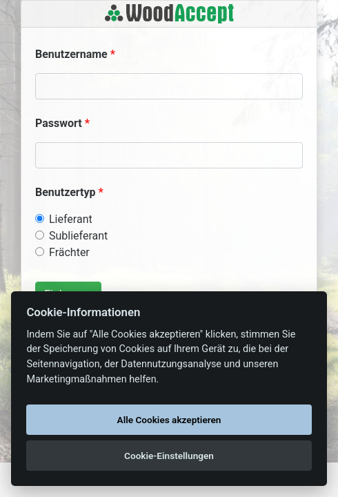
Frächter (69, 252)
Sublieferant (78, 235)
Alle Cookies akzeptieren (169, 419)
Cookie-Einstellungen (169, 455)
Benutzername (71, 54)
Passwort (58, 123)
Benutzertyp (65, 192)
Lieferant (70, 219)
